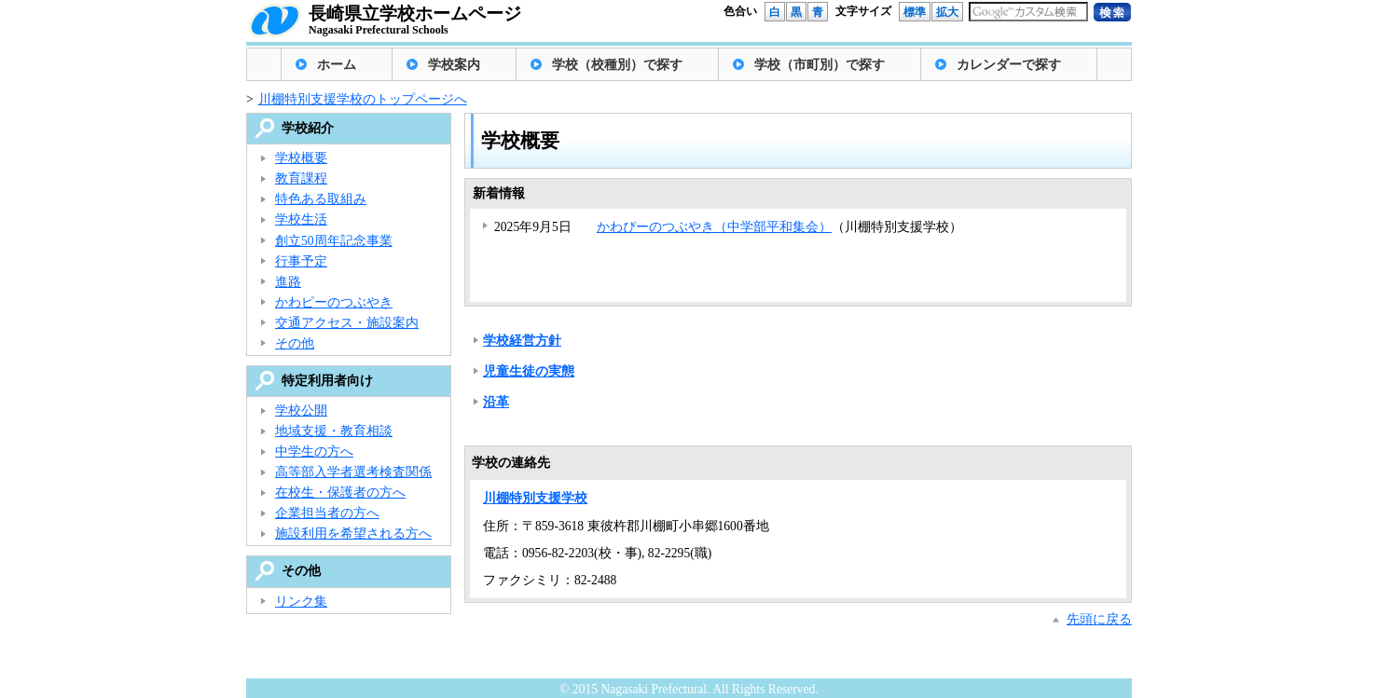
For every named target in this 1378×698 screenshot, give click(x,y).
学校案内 (454, 65)
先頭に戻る (1099, 619)
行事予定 (301, 261)
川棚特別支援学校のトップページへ (362, 99)
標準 (914, 12)
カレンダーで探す (1009, 65)
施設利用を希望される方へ (353, 534)
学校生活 (301, 219)
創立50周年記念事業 (334, 241)
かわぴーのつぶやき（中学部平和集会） (714, 227)
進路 (288, 282)
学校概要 (301, 158)
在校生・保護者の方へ (340, 493)
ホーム (336, 65)
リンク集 (301, 602)
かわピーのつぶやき (334, 302)
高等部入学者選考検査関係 (353, 472)
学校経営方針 (522, 341)
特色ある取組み (320, 199)
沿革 (496, 402)
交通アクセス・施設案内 (347, 323)
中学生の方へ (314, 451)
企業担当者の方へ (327, 513)
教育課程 (301, 178)
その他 (294, 343)
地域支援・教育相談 (334, 431)
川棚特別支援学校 (535, 498)
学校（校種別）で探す (617, 65)
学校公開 (301, 410)
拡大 (947, 12)
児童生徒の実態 (528, 371)
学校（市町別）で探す (819, 65)
